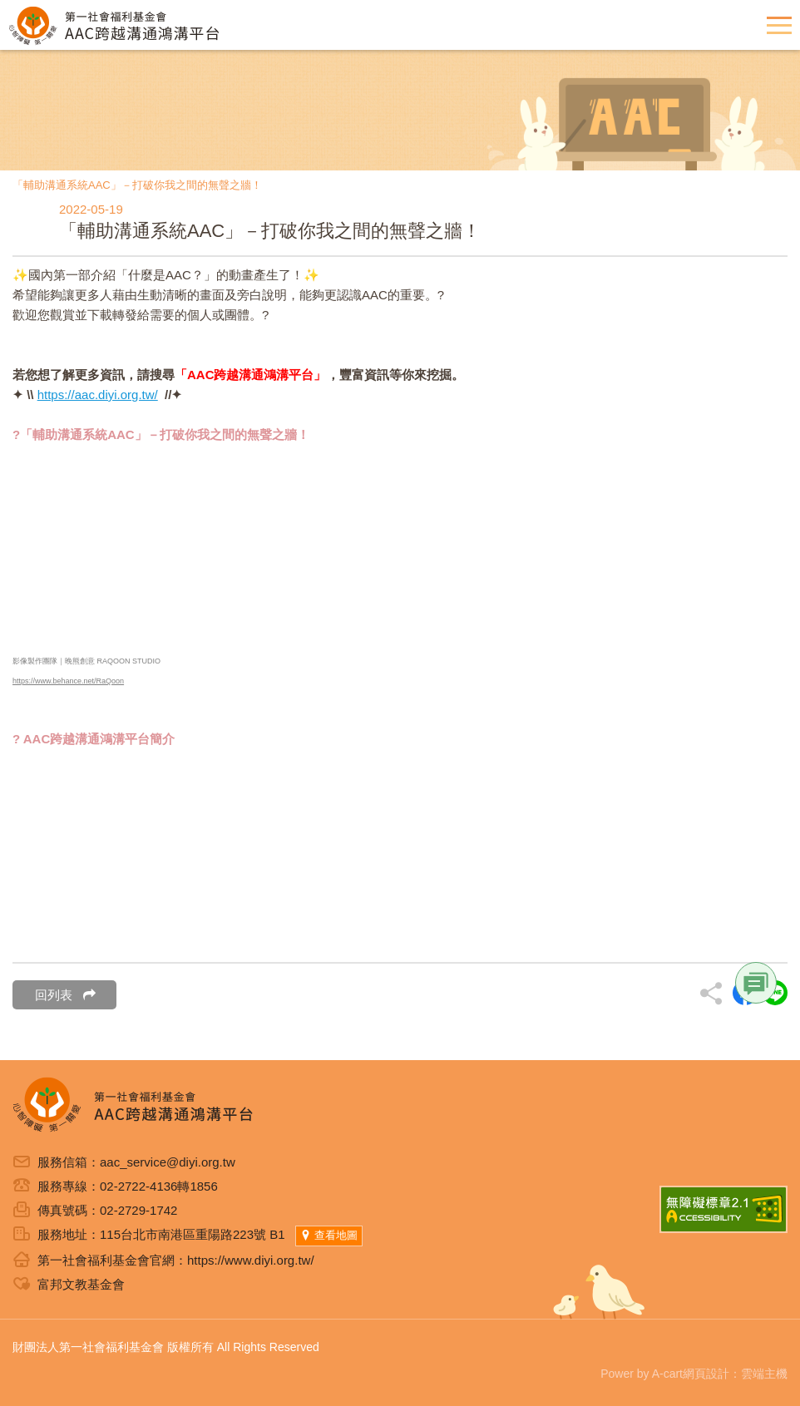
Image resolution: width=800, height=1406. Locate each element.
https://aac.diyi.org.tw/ (97, 394)
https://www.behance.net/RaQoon (68, 681)
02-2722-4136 (138, 1186)
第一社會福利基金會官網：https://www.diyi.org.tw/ (175, 1260)
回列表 (65, 995)
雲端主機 (764, 1373)
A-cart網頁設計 (690, 1373)
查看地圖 (329, 1235)
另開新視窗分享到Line (775, 992)
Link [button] (756, 983)
